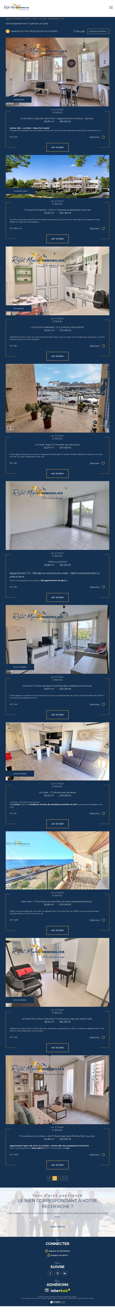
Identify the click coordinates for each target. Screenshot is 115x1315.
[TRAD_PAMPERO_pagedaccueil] (16, 10)
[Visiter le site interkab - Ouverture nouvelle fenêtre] (60, 1290)
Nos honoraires (26, 1298)
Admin (55, 1298)
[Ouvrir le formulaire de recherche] (103, 7)
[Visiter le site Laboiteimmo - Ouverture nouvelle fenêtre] (57, 1303)
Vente (34, 19)
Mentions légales (46, 1298)
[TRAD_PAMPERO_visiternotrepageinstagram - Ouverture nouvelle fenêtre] (57, 1273)
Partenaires (72, 1298)
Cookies (91, 1298)
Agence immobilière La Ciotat (18, 19)
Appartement (54, 19)
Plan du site (36, 1298)
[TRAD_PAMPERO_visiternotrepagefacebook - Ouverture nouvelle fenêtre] (50, 1273)
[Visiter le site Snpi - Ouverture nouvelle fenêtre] (47, 1290)
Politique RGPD (82, 1298)
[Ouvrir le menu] (111, 8)
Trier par (79, 31)
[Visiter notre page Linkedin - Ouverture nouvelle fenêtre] (64, 1273)
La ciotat (42, 19)
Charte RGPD (63, 1298)
